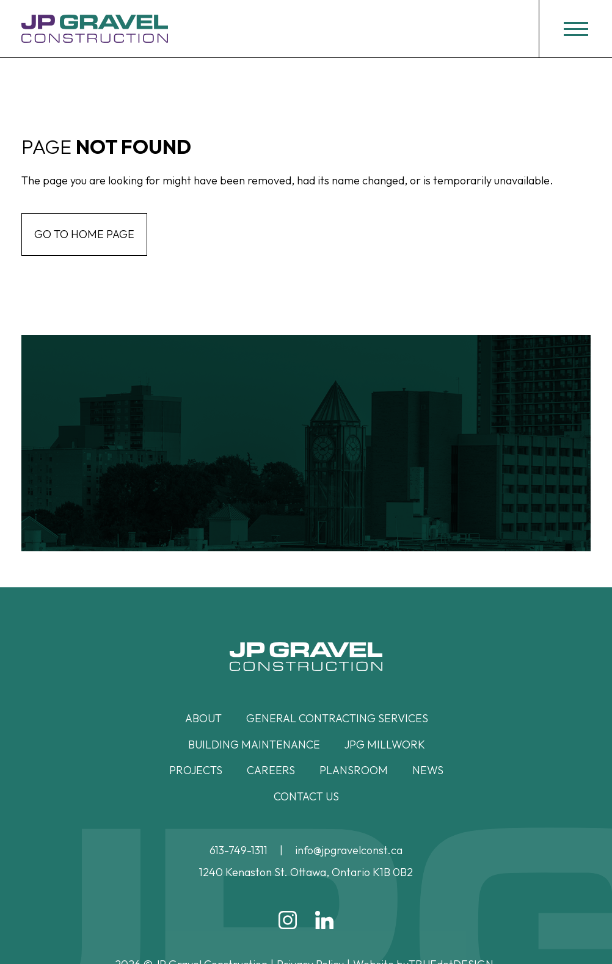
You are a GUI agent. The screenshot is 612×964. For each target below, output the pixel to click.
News (427, 770)
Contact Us (306, 796)
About (203, 718)
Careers (271, 770)
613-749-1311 (238, 850)
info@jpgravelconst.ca (349, 850)
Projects (195, 770)
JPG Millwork (384, 744)
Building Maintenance (254, 744)
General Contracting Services (337, 718)
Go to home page (84, 234)
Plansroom (353, 770)
